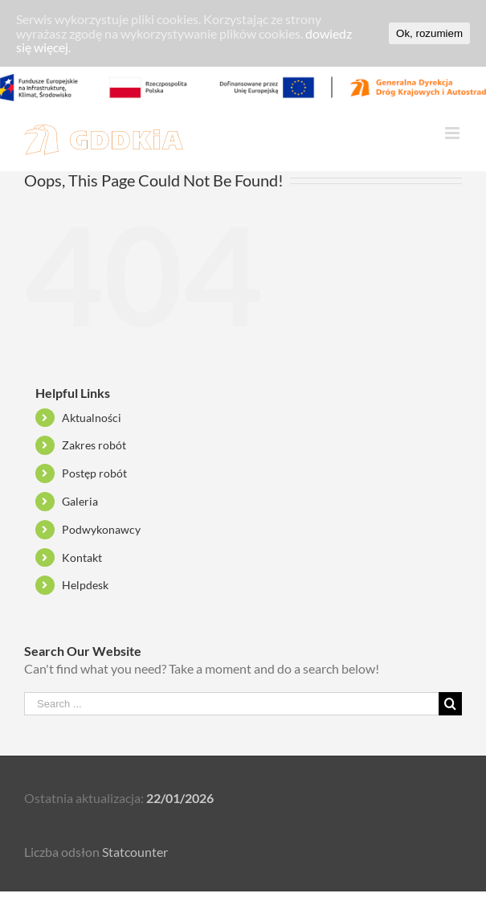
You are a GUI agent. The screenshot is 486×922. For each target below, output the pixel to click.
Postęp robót (94, 473)
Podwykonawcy (101, 529)
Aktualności (91, 417)
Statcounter (135, 851)
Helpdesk (85, 585)
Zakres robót (94, 445)
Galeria (80, 501)
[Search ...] (231, 703)
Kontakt (82, 557)
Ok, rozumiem (429, 33)
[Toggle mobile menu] (453, 133)
